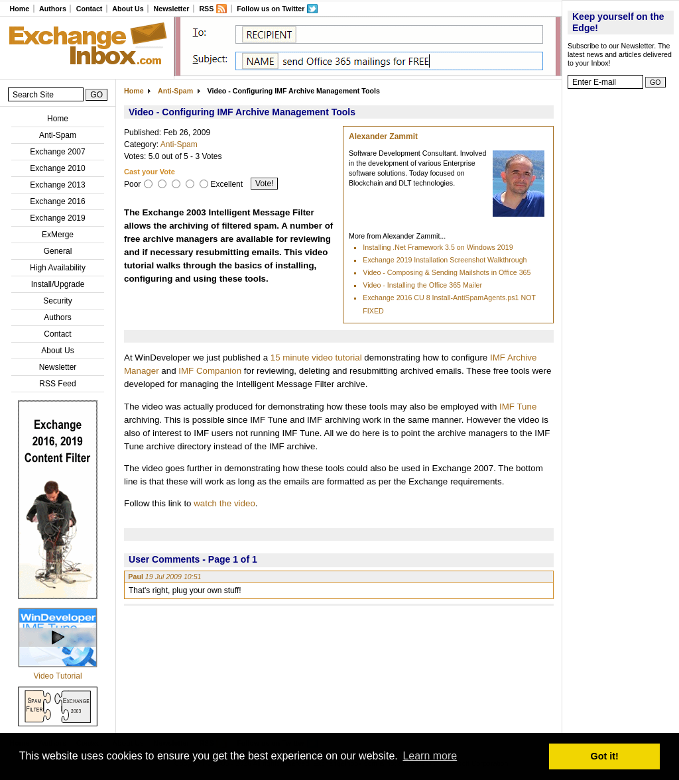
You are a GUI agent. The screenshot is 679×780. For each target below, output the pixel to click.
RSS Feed (57, 383)
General (58, 251)
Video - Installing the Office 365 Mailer (422, 285)
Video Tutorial (57, 676)
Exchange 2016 (57, 201)
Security (57, 301)
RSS (206, 9)
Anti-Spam (57, 135)
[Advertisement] (621, 295)
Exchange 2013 (57, 185)
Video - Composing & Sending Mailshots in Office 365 (446, 272)
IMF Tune (517, 407)
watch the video (224, 503)
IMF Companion (209, 371)
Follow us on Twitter (270, 9)
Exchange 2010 (57, 168)
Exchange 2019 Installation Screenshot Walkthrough (444, 260)
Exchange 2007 (57, 151)
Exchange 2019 (57, 218)
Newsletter (172, 9)
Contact (89, 9)
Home (19, 9)
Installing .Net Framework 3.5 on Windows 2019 (438, 247)
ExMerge (58, 234)
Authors (52, 9)
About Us (127, 9)
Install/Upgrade (58, 284)
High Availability (58, 267)
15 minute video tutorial (316, 357)
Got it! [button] (605, 756)
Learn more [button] (429, 755)
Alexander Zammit (383, 136)
